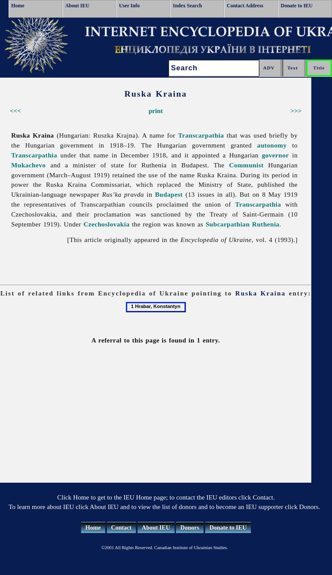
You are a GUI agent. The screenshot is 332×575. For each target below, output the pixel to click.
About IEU (77, 6)
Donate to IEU (297, 6)
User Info (129, 6)
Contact (121, 528)
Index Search (187, 6)
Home (18, 6)
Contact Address (245, 6)
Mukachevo (28, 165)
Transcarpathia (201, 135)
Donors (189, 528)
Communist (246, 165)
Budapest (168, 194)
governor (275, 155)
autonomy (272, 145)
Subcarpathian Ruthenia (242, 224)
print (156, 110)
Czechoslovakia (107, 224)
